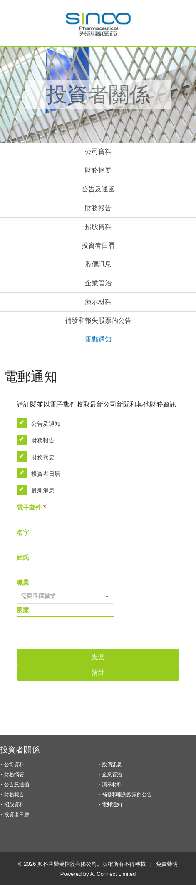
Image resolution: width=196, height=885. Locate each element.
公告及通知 (41, 423)
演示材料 (98, 301)
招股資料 (98, 226)
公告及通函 (98, 189)
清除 (98, 672)
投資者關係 (20, 749)
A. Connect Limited (113, 874)
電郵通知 (98, 339)
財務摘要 (98, 170)
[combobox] (65, 596)
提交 (98, 657)
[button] (107, 596)
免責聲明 (167, 864)
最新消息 (38, 490)
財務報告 (98, 207)
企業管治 (98, 283)
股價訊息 (98, 264)
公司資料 (98, 151)
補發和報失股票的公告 (98, 320)
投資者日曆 (98, 245)
